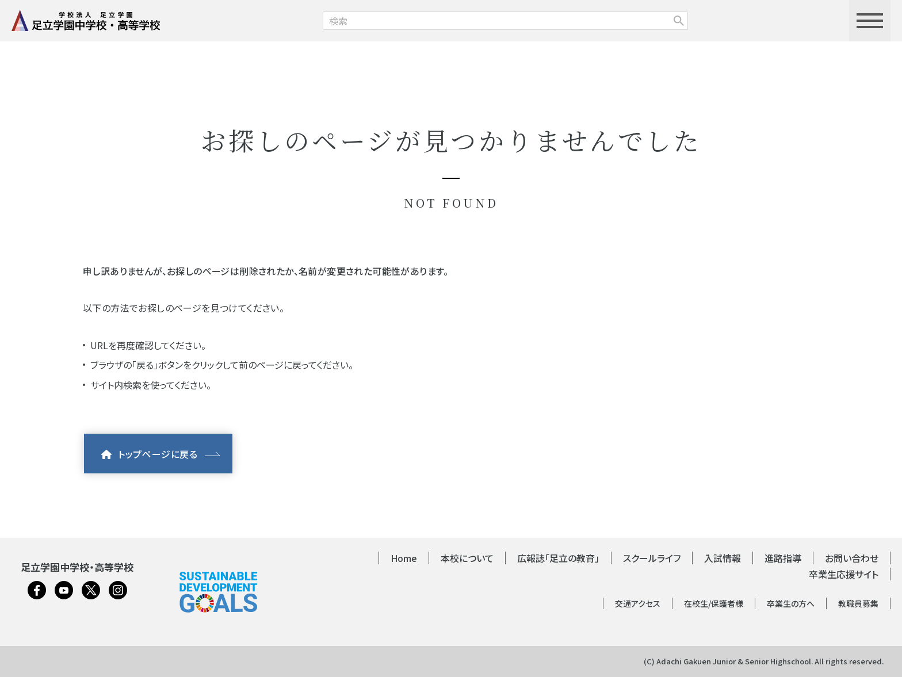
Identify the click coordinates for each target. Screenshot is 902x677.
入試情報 (722, 558)
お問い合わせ (851, 558)
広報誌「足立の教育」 (558, 558)
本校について (467, 558)
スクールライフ (652, 558)
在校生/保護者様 (713, 603)
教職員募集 (858, 603)
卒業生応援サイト (843, 574)
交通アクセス (637, 603)
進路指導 (783, 558)
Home (404, 558)
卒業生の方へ (791, 603)
